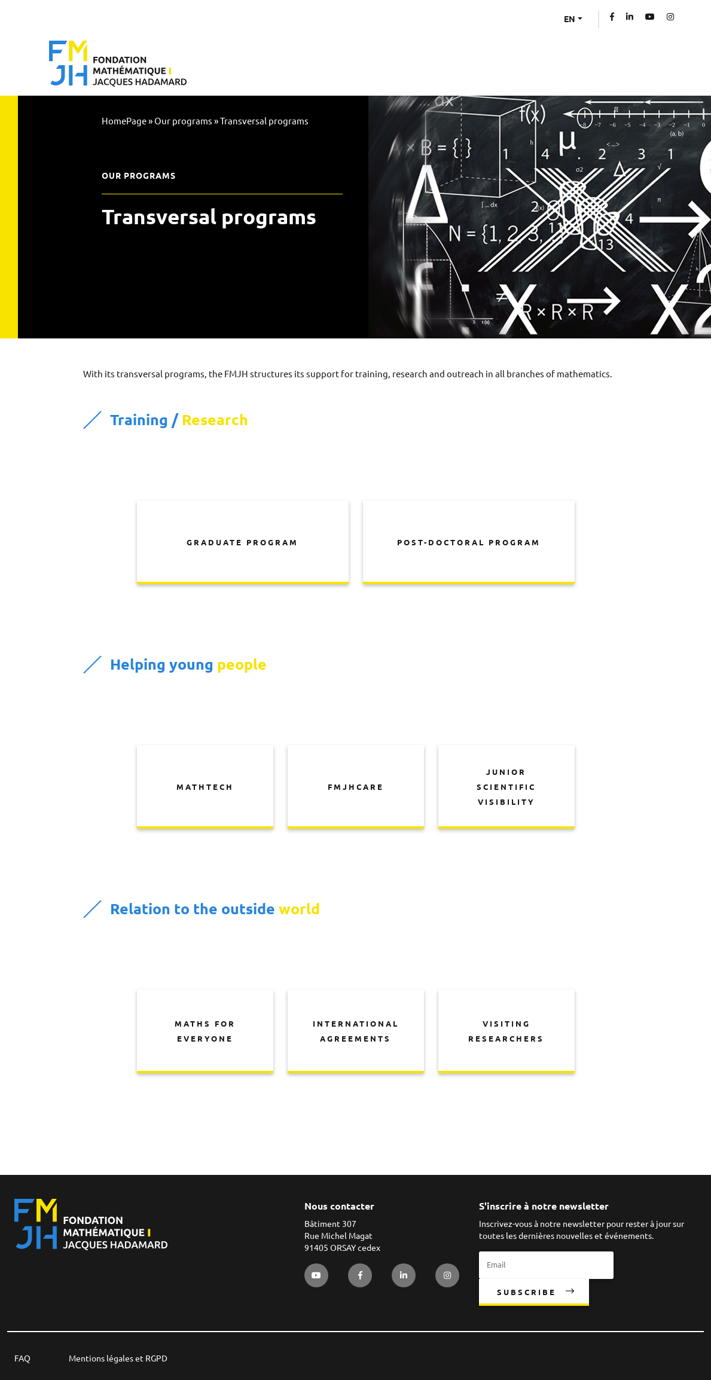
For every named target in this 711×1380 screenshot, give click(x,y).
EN (569, 19)
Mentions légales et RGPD (118, 1358)
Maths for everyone (205, 1031)
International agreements (356, 1031)
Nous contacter (339, 1206)
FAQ (22, 1358)
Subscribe (526, 1292)
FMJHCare (356, 787)
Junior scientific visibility (506, 787)
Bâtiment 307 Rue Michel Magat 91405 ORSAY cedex (342, 1236)
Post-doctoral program (469, 542)
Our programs (183, 121)
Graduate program (242, 542)
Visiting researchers (506, 1031)
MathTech (205, 787)
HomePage (124, 121)
